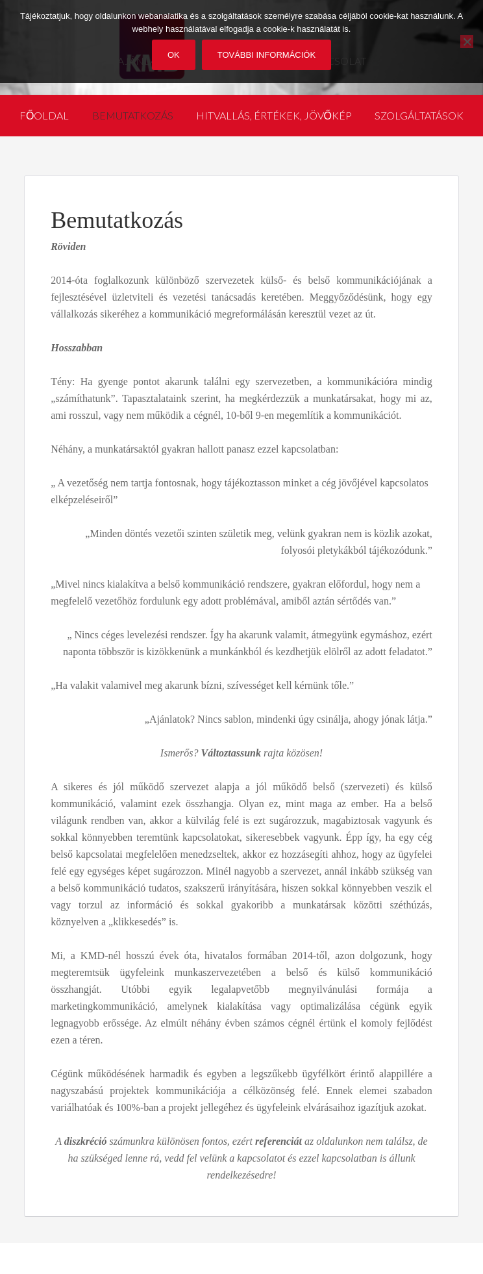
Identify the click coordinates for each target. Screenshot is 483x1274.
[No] (466, 41)
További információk (266, 55)
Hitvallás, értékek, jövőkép (274, 115)
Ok (173, 55)
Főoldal (44, 115)
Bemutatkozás (132, 115)
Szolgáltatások (419, 115)
